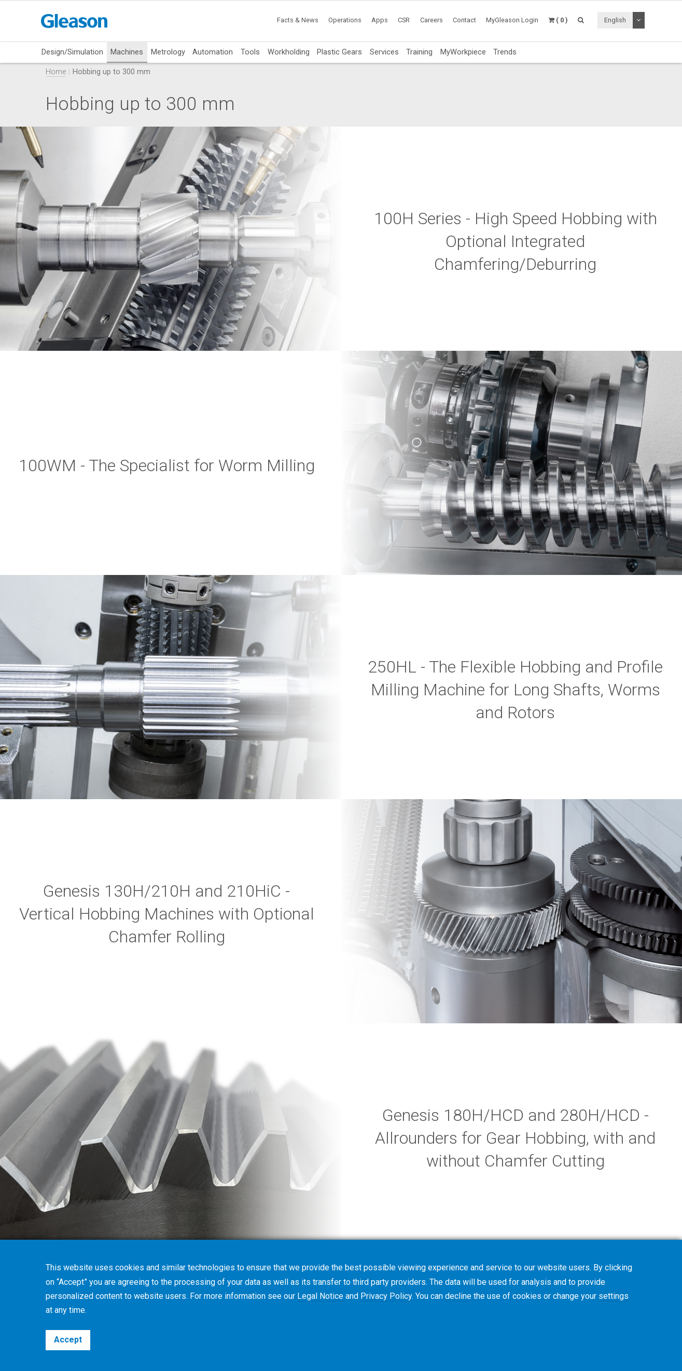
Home (56, 71)
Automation (212, 52)
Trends (505, 52)
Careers (431, 20)
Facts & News (297, 20)
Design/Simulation (72, 52)
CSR (404, 20)
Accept (68, 1340)
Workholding (289, 52)
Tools (250, 52)
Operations (344, 20)
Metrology (168, 52)
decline (458, 1296)
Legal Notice (320, 1296)
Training (419, 52)
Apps (379, 20)
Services (384, 52)
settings (614, 1296)
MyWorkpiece (463, 52)
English (615, 20)
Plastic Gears (339, 52)
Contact (464, 20)
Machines (126, 52)
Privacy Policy (386, 1296)
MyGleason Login (512, 20)
